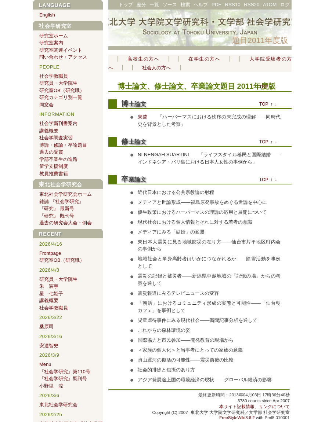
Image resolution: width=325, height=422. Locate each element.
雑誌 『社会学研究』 (61, 201)
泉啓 (143, 117)
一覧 (154, 4)
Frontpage (50, 253)
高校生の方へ (143, 59)
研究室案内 (51, 42)
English (47, 15)
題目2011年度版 (260, 40)
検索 (185, 4)
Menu (45, 364)
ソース (170, 4)
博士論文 (132, 86)
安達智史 (48, 345)
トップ (126, 4)
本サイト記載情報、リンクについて (254, 406)
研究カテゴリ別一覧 (60, 97)
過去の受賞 (51, 152)
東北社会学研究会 (60, 184)
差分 (141, 4)
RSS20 (251, 4)
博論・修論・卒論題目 (63, 145)
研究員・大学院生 (58, 83)
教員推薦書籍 (53, 173)
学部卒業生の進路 (58, 159)
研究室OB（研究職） (61, 90)
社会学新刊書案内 (58, 123)
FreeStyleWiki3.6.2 (237, 417)
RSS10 (232, 4)
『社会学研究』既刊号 (63, 378)
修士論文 (133, 142)
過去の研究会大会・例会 (65, 222)
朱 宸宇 (48, 286)
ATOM (270, 4)
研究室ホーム (53, 35)
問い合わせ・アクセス (63, 57)
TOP (263, 86)
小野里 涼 (51, 386)
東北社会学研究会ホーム (65, 194)
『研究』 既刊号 (56, 216)
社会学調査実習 (56, 137)
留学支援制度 (53, 166)
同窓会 (46, 104)
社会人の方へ (156, 67)
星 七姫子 (51, 293)
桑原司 (46, 326)
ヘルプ (201, 4)
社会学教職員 (53, 76)
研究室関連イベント (60, 50)
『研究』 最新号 (56, 208)
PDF (216, 4)
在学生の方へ (204, 59)
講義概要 (48, 130)
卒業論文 (133, 179)
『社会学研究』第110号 (64, 371)
